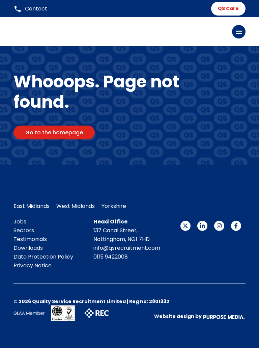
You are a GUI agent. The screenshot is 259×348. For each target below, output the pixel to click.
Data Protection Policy (43, 257)
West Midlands (75, 206)
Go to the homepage (54, 132)
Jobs (19, 221)
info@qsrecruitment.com (126, 248)
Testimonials (30, 239)
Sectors (23, 230)
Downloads (28, 248)
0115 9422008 (110, 257)
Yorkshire (114, 206)
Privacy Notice (32, 265)
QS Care (228, 8)
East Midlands (31, 206)
